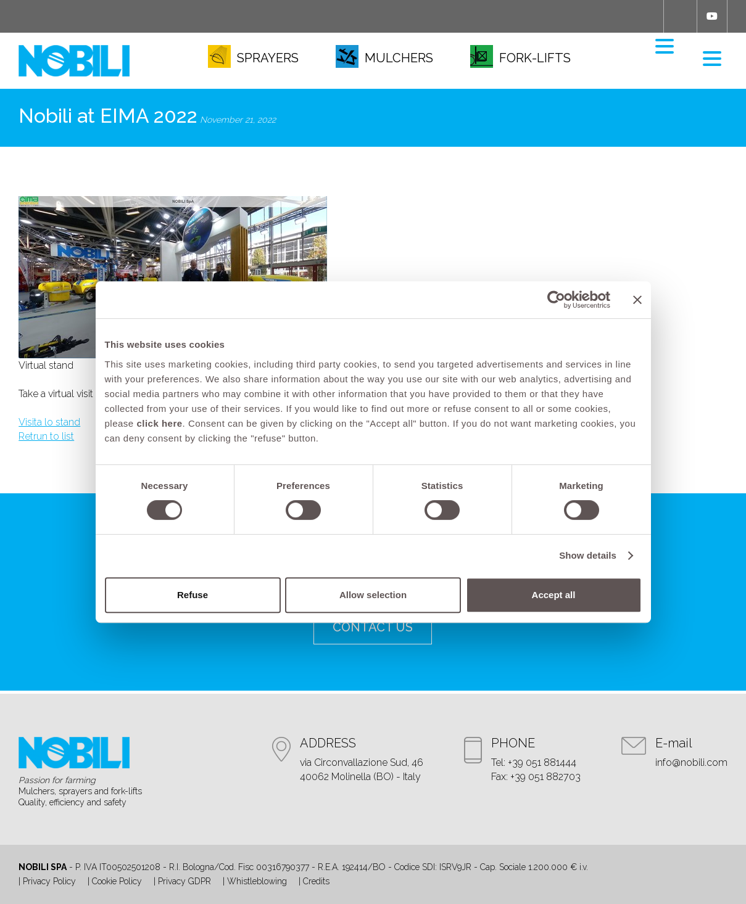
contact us (373, 627)
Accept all (554, 595)
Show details (587, 555)
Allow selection (373, 595)
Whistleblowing (257, 881)
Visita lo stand (49, 422)
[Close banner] (637, 299)
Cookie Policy (117, 881)
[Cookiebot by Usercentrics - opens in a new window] (556, 299)
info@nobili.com (691, 762)
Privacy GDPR (184, 881)
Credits (316, 881)
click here (159, 423)
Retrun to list (46, 436)
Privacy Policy (49, 881)
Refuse (192, 595)
